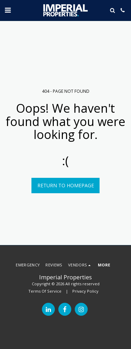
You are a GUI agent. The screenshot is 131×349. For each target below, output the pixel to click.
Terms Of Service (44, 291)
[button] (8, 10)
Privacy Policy (85, 291)
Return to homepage (65, 185)
